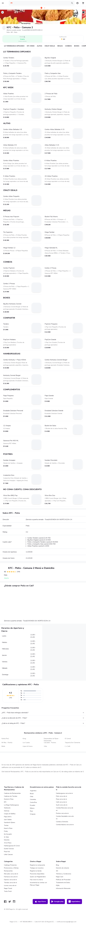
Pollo (5, 575)
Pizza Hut (7, 852)
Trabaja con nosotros (37, 868)
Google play (57, 901)
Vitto (45, 746)
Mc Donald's (8, 834)
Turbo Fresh (8, 891)
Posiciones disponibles (37, 874)
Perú (31, 811)
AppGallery (74, 901)
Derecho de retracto (62, 868)
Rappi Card (59, 877)
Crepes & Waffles (9, 814)
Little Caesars (8, 854)
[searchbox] (41, 3)
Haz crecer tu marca (36, 880)
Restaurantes (8, 871)
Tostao (6, 825)
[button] (43, 8)
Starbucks (7, 808)
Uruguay (32, 814)
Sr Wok (6, 837)
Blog (57, 865)
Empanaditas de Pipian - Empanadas (51, 740)
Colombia (33, 799)
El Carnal (68, 738)
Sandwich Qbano (9, 822)
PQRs (58, 885)
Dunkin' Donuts (9, 849)
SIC (57, 871)
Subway (6, 811)
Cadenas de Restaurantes (12, 793)
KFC (5, 802)
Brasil (32, 794)
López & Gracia (27, 746)
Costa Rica (33, 802)
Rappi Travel (8, 888)
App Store (40, 901)
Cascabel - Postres (50, 743)
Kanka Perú (5, 738)
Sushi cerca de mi (61, 805)
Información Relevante (63, 888)
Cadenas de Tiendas (10, 796)
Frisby (6, 831)
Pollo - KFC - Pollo (12, 32)
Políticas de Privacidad (63, 880)
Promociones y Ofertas (11, 868)
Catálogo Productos (10, 865)
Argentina (33, 791)
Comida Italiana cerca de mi (65, 825)
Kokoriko (6, 840)
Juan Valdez (8, 820)
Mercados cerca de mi (11, 874)
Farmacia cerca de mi (11, 877)
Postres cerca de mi (62, 813)
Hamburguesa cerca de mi (64, 793)
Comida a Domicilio (62, 822)
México (32, 808)
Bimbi (3, 746)
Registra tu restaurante (37, 865)
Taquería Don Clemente (72, 743)
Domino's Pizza (8, 799)
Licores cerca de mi (10, 885)
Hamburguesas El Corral (12, 846)
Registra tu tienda (35, 871)
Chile (31, 796)
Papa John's (7, 817)
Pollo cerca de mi (61, 796)
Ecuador (32, 805)
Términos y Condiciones (63, 874)
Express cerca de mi (10, 880)
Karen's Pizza (8, 828)
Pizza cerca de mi (61, 799)
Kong (24, 738)
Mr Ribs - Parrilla (7, 743)
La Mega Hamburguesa (11, 805)
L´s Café (67, 746)
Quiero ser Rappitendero (38, 877)
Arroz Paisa (7, 843)
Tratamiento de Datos (63, 883)
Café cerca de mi (61, 802)
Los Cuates (26, 743)
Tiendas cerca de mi (10, 883)
